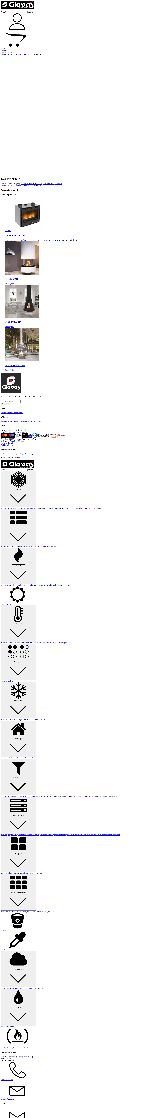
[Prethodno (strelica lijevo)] (2, 1116)
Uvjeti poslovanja (7, 389)
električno (4, 627)
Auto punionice (48, 857)
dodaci (53, 492)
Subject (3, 1096)
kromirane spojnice (67, 742)
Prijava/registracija (27, 400)
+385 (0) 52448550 (8, 378)
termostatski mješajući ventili (36, 781)
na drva (3, 454)
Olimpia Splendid (34, 934)
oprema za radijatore (36, 819)
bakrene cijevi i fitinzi (9, 742)
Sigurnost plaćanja (24, 367)
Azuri (36, 665)
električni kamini (95, 454)
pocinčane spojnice (53, 742)
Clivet (43, 665)
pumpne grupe (52, 781)
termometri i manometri (79, 781)
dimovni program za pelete (16, 492)
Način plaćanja (12, 367)
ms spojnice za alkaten (38, 742)
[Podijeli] (6, 1114)
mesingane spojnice (24, 742)
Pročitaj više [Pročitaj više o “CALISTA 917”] (9, 273)
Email (3, 1092)
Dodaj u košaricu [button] (71, 186)
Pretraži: (4, 12)
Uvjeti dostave (36, 367)
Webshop (4, 367)
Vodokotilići (10, 972)
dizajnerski (25, 819)
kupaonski (17, 819)
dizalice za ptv (54, 588)
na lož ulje (26, 531)
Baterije (40, 857)
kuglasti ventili (20, 781)
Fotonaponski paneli (8, 857)
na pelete (9, 454)
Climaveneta (8, 934)
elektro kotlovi (18, 531)
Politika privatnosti (7, 391)
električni (4, 588)
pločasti (11, 819)
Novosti (15, 359)
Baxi (26, 665)
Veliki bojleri (21, 588)
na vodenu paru (26, 454)
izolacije (115, 742)
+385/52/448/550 (7, 1026)
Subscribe (5, 350)
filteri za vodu (115, 781)
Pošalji (4, 1112)
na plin (34, 454)
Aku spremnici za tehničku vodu (37, 588)
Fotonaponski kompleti (29, 857)
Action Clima (18, 934)
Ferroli (30, 704)
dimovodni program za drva (41, 492)
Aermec (26, 934)
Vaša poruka (5, 1101)
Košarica (10, 400)
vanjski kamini (83, 454)
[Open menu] (2, 10)
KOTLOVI (58, 130)
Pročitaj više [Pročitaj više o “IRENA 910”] (9, 229)
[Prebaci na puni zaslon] (4, 1114)
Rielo (43, 934)
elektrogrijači (63, 588)
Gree (39, 665)
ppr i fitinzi (95, 742)
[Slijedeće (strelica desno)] (4, 1116)
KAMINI (11, 55)
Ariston (31, 665)
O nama (9, 359)
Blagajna (17, 400)
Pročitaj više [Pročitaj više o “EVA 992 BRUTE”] (9, 316)
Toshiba (11, 665)
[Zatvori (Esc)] (8, 1114)
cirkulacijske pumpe (8, 781)
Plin (2, 992)
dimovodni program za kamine (48, 454)
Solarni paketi (6, 550)
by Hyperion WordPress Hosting (12, 387)
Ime (2, 1083)
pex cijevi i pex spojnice (82, 742)
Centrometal (12, 704)
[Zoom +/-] (2, 1114)
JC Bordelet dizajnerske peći (31, 130)
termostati (106, 781)
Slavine (3, 972)
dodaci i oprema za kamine (68, 454)
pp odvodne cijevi (105, 742)
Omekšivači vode (7, 896)
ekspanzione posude (64, 781)
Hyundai (22, 665)
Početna (4, 51)
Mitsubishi (4, 665)
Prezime (4, 1087)
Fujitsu (16, 665)
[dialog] (70, 397)
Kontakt (21, 359)
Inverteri (18, 857)
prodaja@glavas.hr (22, 378)
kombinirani (12, 588)
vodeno (10, 627)
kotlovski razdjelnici (95, 781)
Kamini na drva (21, 55)
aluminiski (4, 819)
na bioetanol (17, 454)
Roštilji (3, 876)
